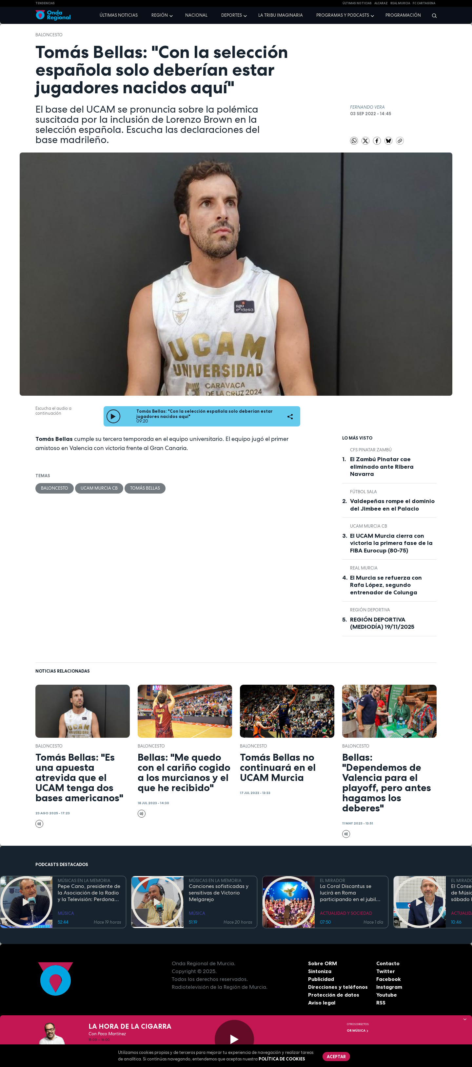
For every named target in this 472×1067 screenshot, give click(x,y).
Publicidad (321, 979)
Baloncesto (49, 35)
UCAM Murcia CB (99, 488)
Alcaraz (381, 3)
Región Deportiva (370, 610)
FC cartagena (424, 3)
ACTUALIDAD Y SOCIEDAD (346, 913)
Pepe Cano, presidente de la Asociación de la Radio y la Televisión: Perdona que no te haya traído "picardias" (89, 893)
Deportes (231, 15)
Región (159, 15)
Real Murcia (400, 3)
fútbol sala (363, 492)
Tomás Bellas (145, 488)
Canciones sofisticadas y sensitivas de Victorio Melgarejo (218, 893)
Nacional (196, 15)
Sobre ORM (322, 963)
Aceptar (336, 1056)
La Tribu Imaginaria (280, 15)
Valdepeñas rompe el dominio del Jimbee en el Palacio (392, 504)
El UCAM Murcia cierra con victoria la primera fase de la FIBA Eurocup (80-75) (391, 543)
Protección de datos (333, 994)
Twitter (385, 971)
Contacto (388, 963)
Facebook (388, 979)
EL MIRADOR (332, 880)
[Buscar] (432, 15)
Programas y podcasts (342, 15)
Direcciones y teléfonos (338, 987)
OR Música (358, 1030)
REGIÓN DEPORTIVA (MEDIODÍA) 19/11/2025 (382, 623)
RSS (380, 1002)
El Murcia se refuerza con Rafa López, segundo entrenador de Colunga (386, 585)
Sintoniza (319, 971)
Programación (403, 15)
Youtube (386, 994)
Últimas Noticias (357, 3)
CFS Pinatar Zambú (371, 450)
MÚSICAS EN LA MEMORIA (84, 880)
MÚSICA (66, 913)
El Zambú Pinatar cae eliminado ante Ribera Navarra (382, 467)
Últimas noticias (119, 15)
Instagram (389, 987)
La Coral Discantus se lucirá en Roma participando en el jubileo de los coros (351, 893)
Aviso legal (321, 1002)
